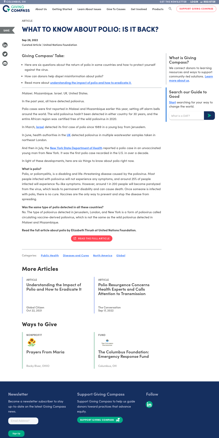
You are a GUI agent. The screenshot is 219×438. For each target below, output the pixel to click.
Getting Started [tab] (62, 9)
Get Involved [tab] (139, 9)
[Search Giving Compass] (170, 9)
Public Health (50, 255)
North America (102, 255)
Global (120, 255)
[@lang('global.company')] (16, 8)
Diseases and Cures (76, 255)
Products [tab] (157, 9)
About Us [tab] (41, 9)
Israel (40, 127)
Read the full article (94, 238)
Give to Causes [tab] (116, 9)
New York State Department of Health (76, 148)
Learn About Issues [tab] (89, 9)
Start (172, 102)
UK (69, 135)
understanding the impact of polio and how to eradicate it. (90, 82)
